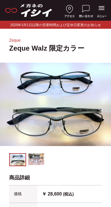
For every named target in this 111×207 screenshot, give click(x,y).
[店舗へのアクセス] (69, 10)
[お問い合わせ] (86, 10)
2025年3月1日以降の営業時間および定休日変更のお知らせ (55, 25)
